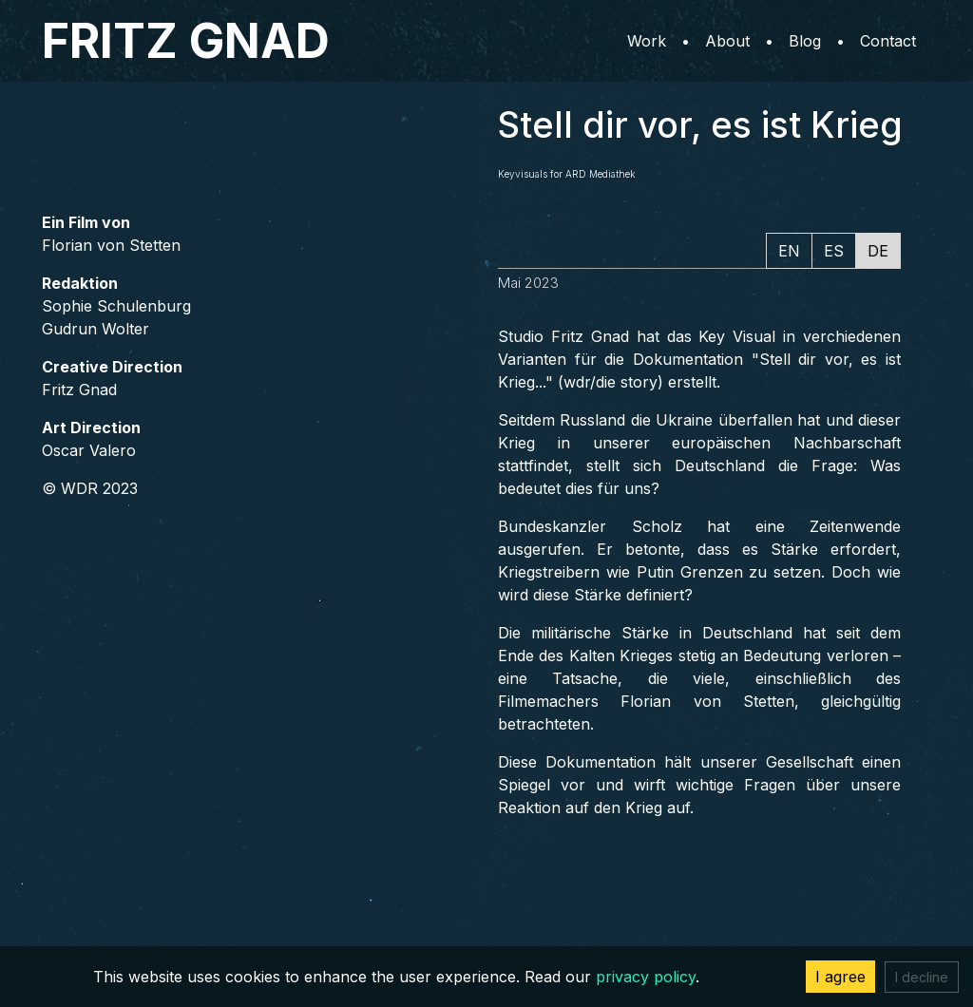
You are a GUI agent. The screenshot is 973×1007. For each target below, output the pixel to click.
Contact (888, 40)
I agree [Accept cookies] (840, 976)
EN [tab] (789, 250)
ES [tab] (834, 250)
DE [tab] (878, 250)
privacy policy (646, 976)
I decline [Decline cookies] (921, 977)
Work (646, 40)
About (727, 40)
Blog (805, 40)
